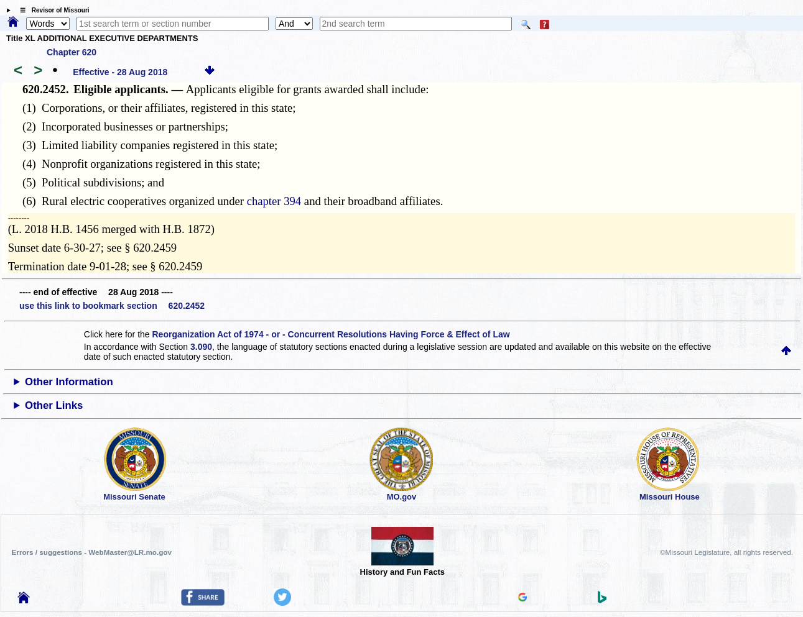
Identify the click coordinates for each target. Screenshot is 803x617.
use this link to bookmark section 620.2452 (112, 306)
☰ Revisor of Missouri (52, 10)
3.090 (201, 347)
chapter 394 (274, 201)
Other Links (54, 405)
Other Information (69, 382)
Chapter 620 (71, 52)
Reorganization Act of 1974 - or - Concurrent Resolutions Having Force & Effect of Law (331, 334)
